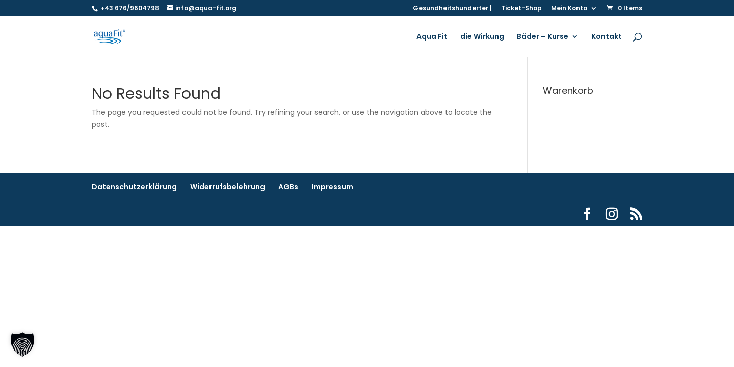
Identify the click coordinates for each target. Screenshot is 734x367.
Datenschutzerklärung (134, 186)
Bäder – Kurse (542, 37)
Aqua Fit (432, 37)
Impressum (332, 186)
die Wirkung (482, 37)
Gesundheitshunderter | (452, 8)
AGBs (288, 186)
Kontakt (606, 37)
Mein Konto (569, 8)
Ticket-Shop (521, 8)
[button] (22, 344)
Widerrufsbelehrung (227, 186)
